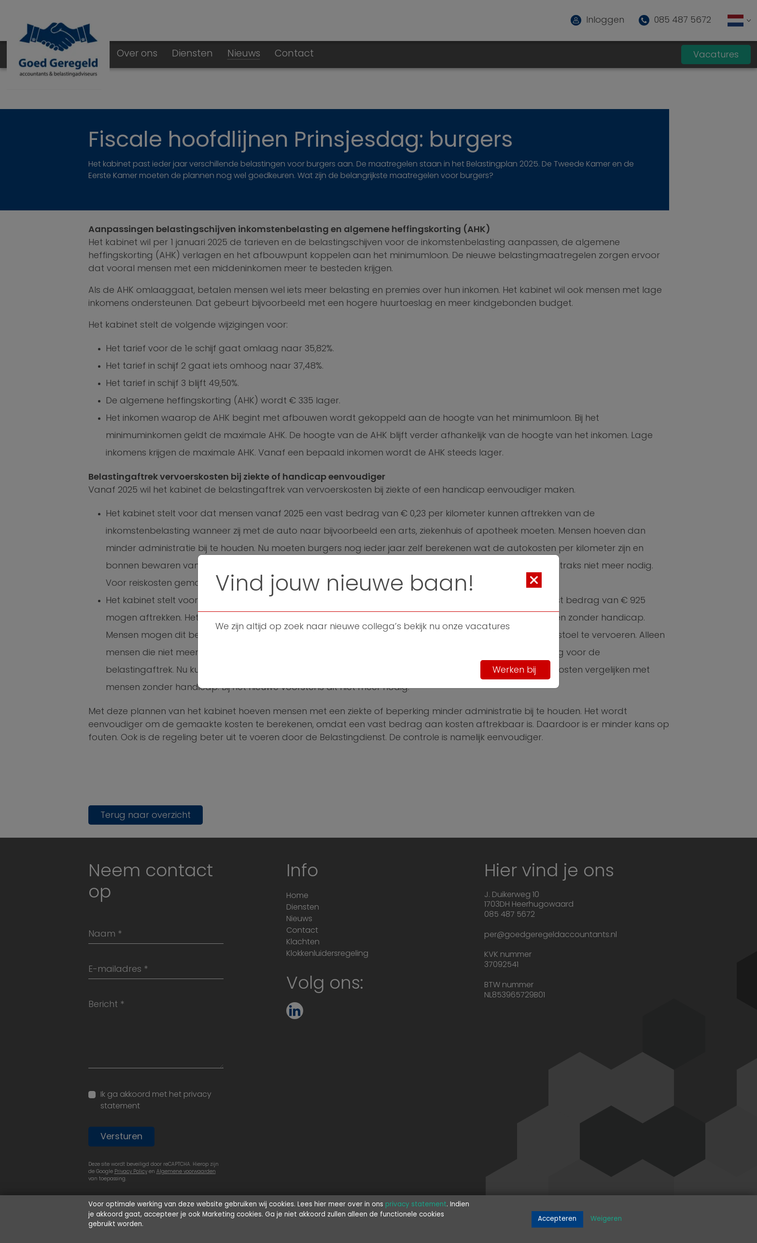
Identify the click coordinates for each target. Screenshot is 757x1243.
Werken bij (515, 670)
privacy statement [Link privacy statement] (416, 1205)
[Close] (534, 580)
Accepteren (557, 1219)
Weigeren (606, 1219)
